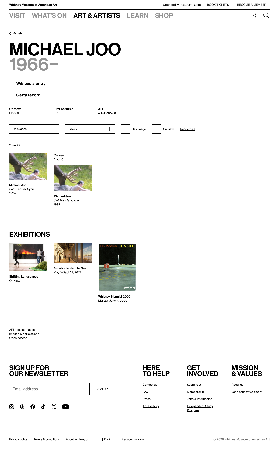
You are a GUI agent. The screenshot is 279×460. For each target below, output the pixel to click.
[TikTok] (43, 406)
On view (163, 129)
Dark (105, 439)
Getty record (28, 95)
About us (237, 384)
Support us (194, 384)
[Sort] (34, 129)
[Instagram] (11, 406)
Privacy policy (18, 439)
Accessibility (151, 406)
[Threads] (22, 406)
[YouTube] (65, 406)
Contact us (150, 384)
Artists (18, 33)
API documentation (22, 329)
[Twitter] (53, 406)
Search (266, 15)
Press (147, 399)
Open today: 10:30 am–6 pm (182, 4)
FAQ (145, 391)
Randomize (187, 129)
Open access (18, 338)
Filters (72, 129)
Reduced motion (130, 439)
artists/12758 (107, 113)
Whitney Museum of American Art (33, 4)
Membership (195, 391)
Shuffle (254, 15)
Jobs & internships (199, 399)
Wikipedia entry (31, 83)
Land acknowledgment (247, 391)
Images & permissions (24, 333)
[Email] (49, 389)
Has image (133, 129)
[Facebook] (32, 406)
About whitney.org (78, 439)
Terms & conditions (47, 439)
